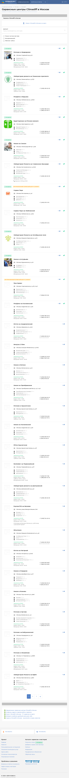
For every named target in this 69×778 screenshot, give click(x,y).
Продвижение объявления (33, 752)
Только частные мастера (12, 36)
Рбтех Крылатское (20, 445)
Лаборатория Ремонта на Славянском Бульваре (31, 164)
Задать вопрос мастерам (8, 766)
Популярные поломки (7, 756)
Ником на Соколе (20, 143)
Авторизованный (10, 38)
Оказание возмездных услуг (9, 749)
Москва (18, 7)
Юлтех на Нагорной (21, 550)
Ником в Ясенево (20, 591)
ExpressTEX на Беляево (22, 506)
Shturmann (18, 530)
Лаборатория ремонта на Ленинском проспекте (31, 76)
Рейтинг (27, 747)
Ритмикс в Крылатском (22, 406)
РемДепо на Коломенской (23, 303)
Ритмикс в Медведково (22, 52)
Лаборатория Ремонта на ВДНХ (25, 674)
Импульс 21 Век (19, 344)
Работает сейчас (10, 40)
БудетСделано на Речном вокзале (26, 121)
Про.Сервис (18, 283)
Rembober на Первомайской (24, 464)
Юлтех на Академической (23, 324)
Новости (3, 744)
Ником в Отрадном (20, 571)
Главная (3, 742)
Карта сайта (4, 752)
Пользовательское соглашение (10, 747)
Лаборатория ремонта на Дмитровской (28, 486)
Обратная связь (30, 754)
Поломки (4, 769)
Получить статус (30, 742)
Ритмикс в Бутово (20, 612)
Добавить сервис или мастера (34, 744)
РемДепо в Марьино (21, 96)
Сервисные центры (8, 7)
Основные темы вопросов (9, 754)
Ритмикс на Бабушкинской (23, 632)
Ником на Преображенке (23, 385)
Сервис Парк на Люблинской (24, 210)
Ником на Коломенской (22, 424)
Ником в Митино (20, 365)
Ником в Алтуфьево (21, 259)
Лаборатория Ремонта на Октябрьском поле (30, 235)
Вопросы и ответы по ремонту (10, 764)
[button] (45, 2)
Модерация (28, 749)
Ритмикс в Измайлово (22, 652)
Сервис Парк (18, 190)
